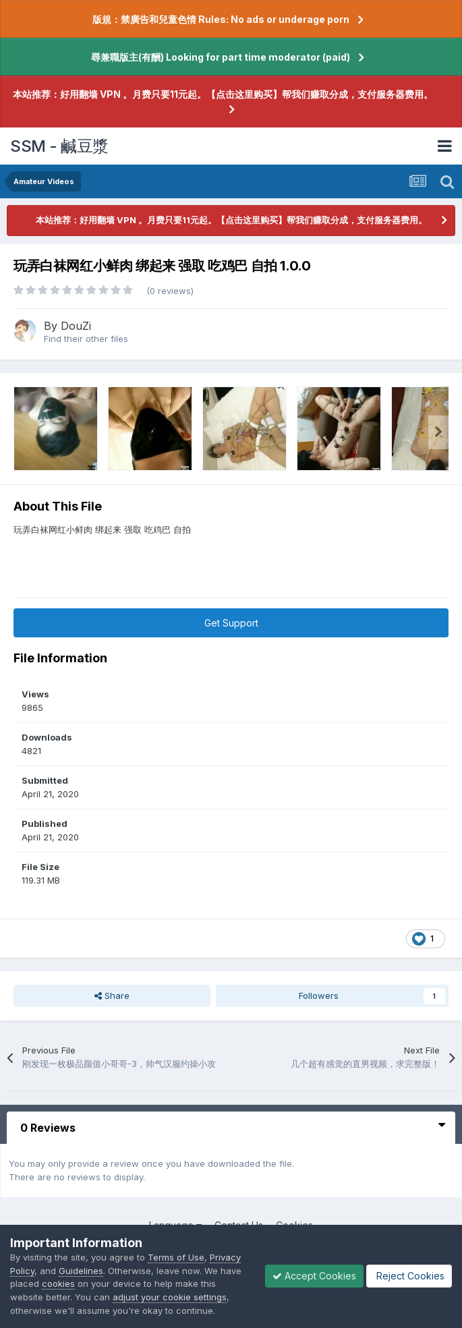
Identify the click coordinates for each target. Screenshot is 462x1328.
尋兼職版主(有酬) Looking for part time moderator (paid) (220, 57)
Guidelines (81, 1270)
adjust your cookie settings (170, 1297)
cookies (58, 1283)
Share (111, 995)
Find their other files (86, 338)
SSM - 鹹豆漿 (59, 146)
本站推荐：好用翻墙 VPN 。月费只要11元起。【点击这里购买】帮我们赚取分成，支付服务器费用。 (223, 94)
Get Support (231, 623)
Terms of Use (176, 1257)
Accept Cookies (314, 1275)
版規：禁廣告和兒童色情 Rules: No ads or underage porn (220, 19)
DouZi (76, 326)
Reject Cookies (409, 1275)
